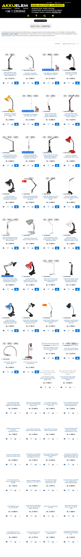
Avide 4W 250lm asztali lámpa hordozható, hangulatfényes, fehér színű (30, 409)
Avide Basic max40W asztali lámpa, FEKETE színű (71, 74)
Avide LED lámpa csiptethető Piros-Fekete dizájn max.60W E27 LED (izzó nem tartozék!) (30, 281)
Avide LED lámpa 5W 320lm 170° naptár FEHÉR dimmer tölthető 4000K (10, 239)
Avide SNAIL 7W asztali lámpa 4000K (10, 331)
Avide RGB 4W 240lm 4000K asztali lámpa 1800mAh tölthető (30, 357)
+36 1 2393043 (15, 11)
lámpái (16, 34)
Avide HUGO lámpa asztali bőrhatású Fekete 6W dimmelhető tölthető (71, 280)
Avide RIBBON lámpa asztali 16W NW (50, 460)
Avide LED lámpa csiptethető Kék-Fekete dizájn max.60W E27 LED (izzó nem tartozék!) (10, 307)
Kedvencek (68, 2)
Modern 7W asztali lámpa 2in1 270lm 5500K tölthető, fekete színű (71, 357)
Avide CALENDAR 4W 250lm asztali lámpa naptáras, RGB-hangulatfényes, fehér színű (30, 384)
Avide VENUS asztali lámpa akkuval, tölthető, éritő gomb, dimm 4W (71, 460)
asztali (11, 34)
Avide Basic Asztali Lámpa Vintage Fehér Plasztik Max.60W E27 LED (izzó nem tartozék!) (71, 409)
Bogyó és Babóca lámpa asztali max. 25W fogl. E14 (71, 434)
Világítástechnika (40, 20)
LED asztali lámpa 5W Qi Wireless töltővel (71, 486)
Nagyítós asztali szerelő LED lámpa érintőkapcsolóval (50, 383)
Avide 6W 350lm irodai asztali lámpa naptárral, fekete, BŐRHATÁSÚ (10, 74)
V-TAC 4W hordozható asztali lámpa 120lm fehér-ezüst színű (10, 383)
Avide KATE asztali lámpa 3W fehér (10, 486)
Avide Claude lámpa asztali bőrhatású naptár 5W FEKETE (10, 435)
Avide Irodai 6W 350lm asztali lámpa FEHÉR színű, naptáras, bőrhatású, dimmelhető (30, 157)
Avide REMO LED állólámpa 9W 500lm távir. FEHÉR (30, 115)
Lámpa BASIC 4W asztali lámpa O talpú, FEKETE (10, 408)
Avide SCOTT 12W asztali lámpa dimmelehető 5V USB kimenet (51, 280)
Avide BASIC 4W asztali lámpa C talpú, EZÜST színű (30, 238)
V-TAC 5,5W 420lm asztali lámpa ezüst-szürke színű (71, 511)
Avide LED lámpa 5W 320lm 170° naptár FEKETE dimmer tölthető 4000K (30, 460)
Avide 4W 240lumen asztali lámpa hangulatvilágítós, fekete (50, 198)
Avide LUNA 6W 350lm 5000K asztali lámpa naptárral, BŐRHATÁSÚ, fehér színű (50, 116)
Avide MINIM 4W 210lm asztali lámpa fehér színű (50, 486)
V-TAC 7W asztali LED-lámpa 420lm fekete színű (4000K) (50, 435)
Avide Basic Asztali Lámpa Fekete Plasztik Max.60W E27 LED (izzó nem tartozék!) (30, 307)
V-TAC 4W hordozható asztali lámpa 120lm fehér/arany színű (10, 460)
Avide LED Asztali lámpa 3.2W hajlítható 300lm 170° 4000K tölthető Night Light (30, 435)
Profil (59, 2)
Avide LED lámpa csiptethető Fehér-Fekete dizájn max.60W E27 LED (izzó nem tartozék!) (71, 239)
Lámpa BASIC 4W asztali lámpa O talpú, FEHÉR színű (71, 383)
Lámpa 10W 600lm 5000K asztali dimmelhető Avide (51, 408)
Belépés (50, 2)
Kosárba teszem (16, 83)
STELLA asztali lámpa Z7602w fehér (10, 511)
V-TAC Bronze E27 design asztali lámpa (30, 331)
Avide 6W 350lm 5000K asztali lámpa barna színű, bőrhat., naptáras (71, 115)
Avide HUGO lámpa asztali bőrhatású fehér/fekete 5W (50, 332)
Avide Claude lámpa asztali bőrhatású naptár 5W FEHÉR (50, 306)
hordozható (5, 34)
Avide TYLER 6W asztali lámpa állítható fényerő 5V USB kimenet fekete (10, 156)
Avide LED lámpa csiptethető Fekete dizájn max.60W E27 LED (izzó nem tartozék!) (10, 198)
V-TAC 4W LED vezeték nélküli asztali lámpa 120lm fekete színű (10, 357)
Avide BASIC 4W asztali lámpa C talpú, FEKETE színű (30, 486)
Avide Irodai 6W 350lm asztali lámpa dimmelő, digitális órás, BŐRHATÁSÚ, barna (50, 358)
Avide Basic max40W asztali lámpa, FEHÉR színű (30, 73)
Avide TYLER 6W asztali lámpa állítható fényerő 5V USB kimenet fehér (50, 239)
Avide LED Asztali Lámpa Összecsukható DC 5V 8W (71, 331)
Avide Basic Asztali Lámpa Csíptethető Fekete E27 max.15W (71, 306)
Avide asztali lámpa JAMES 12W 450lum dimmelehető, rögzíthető (30, 198)
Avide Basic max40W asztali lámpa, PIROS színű (71, 156)
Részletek (3, 83)
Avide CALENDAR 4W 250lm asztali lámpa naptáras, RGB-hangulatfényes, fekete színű (50, 157)
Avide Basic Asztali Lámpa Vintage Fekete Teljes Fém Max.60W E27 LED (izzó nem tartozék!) (10, 281)
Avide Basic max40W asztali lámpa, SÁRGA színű (10, 115)
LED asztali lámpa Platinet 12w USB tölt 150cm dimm (50, 511)
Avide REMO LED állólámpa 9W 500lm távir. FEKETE (50, 73)
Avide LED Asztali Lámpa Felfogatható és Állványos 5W (30, 512)
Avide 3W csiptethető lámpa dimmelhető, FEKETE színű (70, 198)
